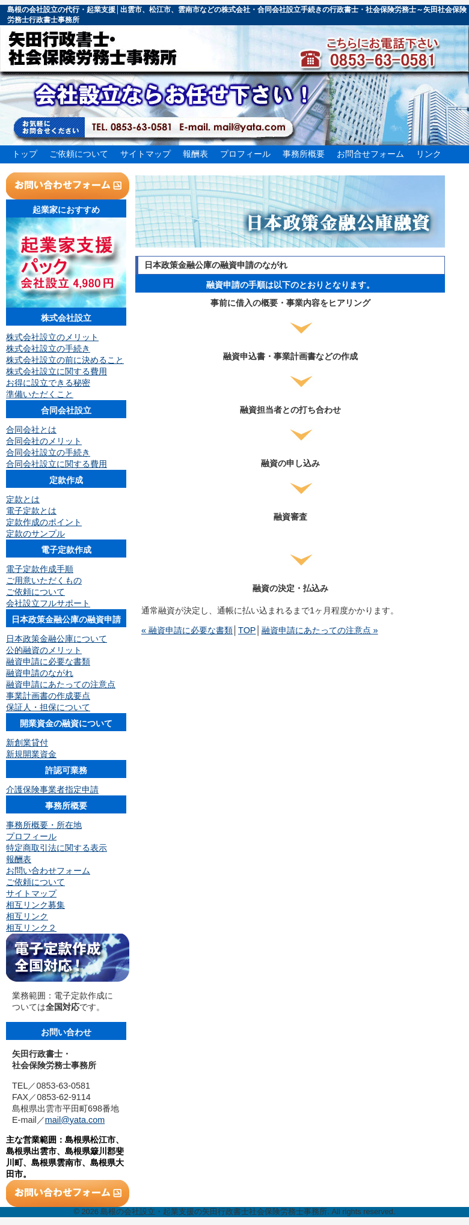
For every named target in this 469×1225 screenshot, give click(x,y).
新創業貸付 (27, 742)
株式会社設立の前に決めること (65, 360)
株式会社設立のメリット (52, 337)
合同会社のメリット (44, 441)
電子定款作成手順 (39, 569)
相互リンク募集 (35, 905)
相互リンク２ (31, 927)
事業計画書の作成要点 (48, 696)
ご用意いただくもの (44, 580)
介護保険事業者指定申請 (52, 789)
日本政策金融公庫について (56, 638)
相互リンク (27, 916)
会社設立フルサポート (48, 603)
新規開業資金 (31, 754)
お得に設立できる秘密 (48, 383)
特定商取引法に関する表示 (56, 848)
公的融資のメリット (44, 650)
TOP (247, 630)
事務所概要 (304, 154)
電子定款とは (31, 510)
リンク (428, 154)
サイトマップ (145, 154)
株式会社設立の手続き (48, 348)
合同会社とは (31, 429)
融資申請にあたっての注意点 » (320, 630)
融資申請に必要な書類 (48, 661)
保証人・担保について (48, 707)
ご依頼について (78, 154)
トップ (24, 154)
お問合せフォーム (370, 154)
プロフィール (245, 154)
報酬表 (195, 154)
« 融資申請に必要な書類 (187, 630)
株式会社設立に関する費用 (56, 371)
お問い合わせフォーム (48, 870)
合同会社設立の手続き (48, 452)
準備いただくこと (39, 394)
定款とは (23, 499)
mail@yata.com (75, 1120)
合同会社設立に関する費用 (56, 464)
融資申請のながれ (39, 673)
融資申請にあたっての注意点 (60, 684)
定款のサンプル (35, 533)
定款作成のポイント (44, 522)
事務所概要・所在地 (44, 825)
